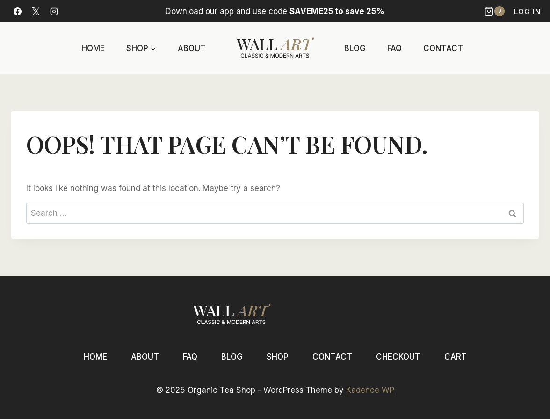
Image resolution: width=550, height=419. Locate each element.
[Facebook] (17, 11)
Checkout (398, 356)
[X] (35, 11)
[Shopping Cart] (495, 11)
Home (93, 48)
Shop (278, 356)
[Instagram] (54, 11)
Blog (355, 48)
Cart (455, 356)
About (192, 48)
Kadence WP (370, 390)
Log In (527, 11)
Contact (443, 48)
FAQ (394, 48)
